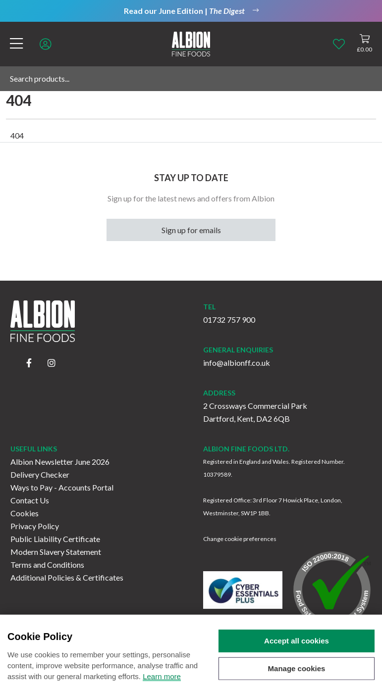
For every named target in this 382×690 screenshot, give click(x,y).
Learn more (162, 685)
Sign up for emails (191, 230)
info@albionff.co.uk (236, 362)
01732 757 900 (229, 319)
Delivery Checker (39, 474)
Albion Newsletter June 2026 (59, 461)
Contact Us (29, 500)
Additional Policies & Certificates (66, 577)
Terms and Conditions (47, 564)
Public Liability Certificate (55, 538)
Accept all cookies (296, 649)
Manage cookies (297, 677)
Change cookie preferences (239, 538)
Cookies (24, 513)
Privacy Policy (34, 526)
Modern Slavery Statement (55, 551)
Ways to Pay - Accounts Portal (61, 487)
